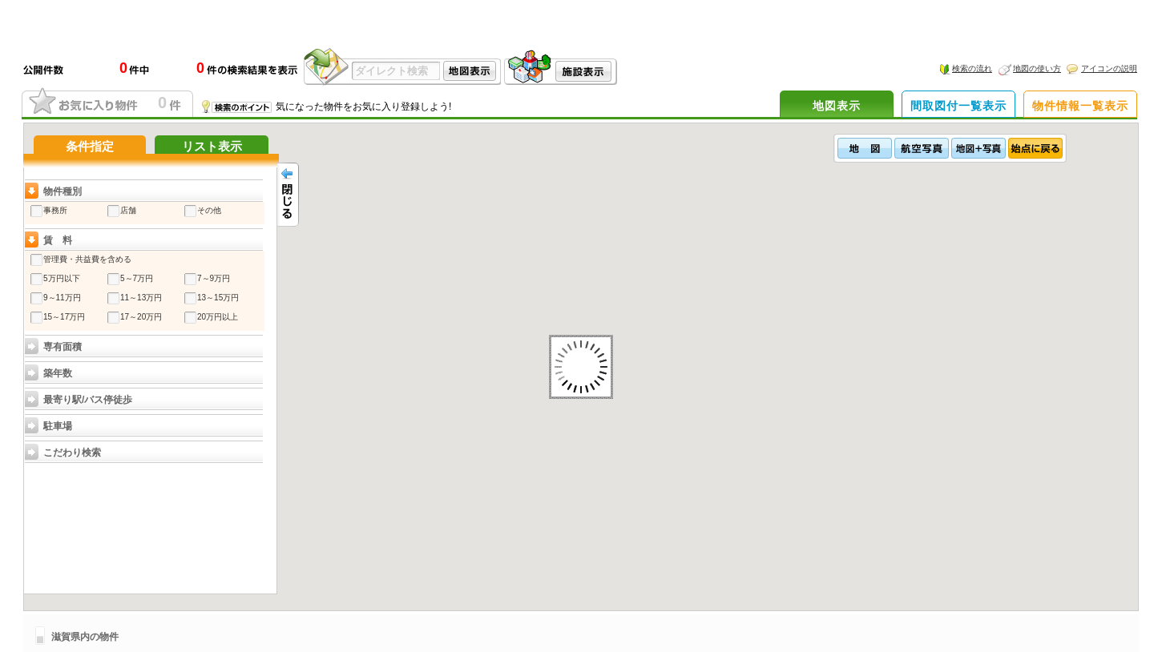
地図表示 (837, 105)
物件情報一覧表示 (1080, 105)
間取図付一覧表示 (958, 105)
